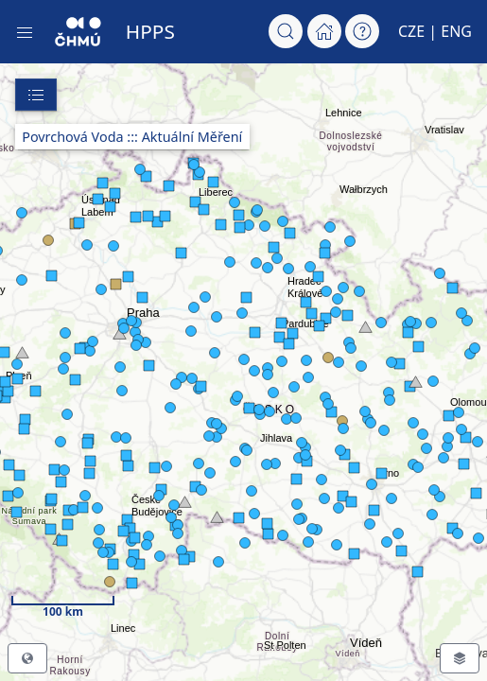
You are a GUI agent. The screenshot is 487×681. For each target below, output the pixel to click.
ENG (456, 31)
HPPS (150, 31)
